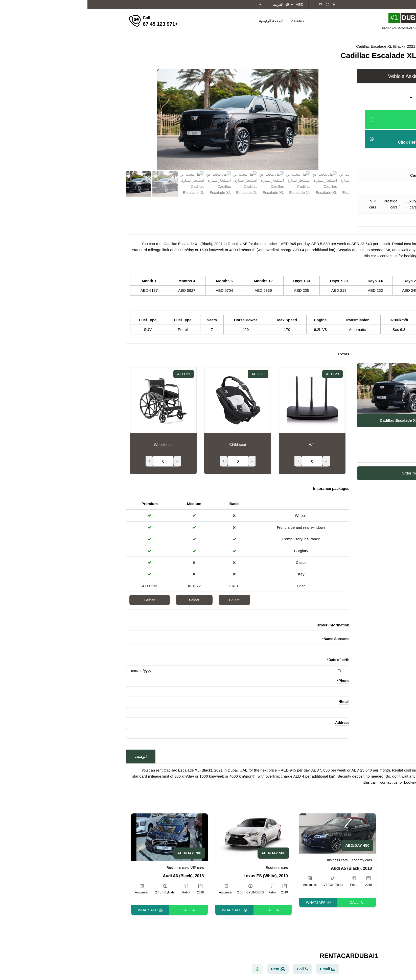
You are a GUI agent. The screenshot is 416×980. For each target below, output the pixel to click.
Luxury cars (323, 204)
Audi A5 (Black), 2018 (263, 868)
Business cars (344, 204)
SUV (341, 188)
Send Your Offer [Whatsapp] (323, 140)
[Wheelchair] (76, 461)
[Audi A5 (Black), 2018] (250, 833)
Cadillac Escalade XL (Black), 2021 (298, 46)
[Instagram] (240, 4)
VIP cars (285, 204)
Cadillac (346, 162)
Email (240, 969)
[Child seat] (150, 461)
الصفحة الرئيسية (184, 21)
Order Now (323, 473)
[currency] (210, 4)
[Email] (233, 4)
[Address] (150, 733)
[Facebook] (246, 4)
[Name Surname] (150, 650)
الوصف (53, 756)
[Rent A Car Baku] (335, 18)
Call (101, 910)
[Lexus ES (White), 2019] (166, 837)
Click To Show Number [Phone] (323, 120)
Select (147, 600)
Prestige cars (303, 204)
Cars (209, 21)
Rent (190, 969)
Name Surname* (248, 639)
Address (255, 723)
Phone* (256, 681)
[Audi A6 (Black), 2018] (82, 837)
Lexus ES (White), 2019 (178, 876)
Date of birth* (251, 660)
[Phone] (150, 691)
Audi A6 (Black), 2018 (95, 876)
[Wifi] (225, 461)
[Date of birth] (150, 671)
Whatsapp (63, 910)
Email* (256, 702)
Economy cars (273, 860)
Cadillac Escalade (338, 175)
